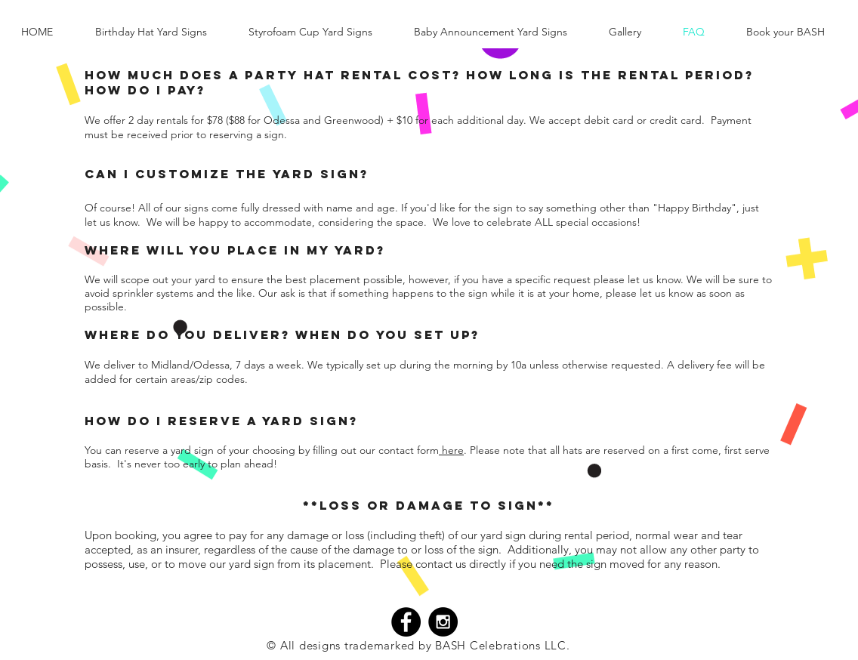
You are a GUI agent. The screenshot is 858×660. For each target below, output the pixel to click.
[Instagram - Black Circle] (443, 622)
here (451, 450)
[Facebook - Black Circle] (406, 622)
